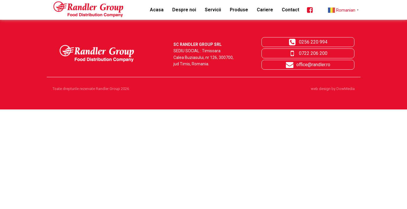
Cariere (265, 9)
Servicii (213, 9)
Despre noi (184, 9)
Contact (290, 9)
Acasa (157, 9)
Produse (239, 9)
